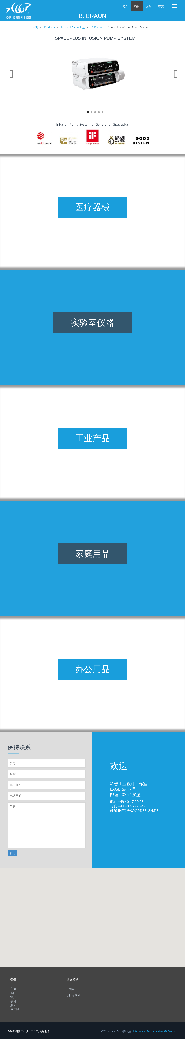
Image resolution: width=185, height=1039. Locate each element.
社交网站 (73, 995)
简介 (125, 6)
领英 (70, 989)
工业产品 (92, 438)
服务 (148, 6)
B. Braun (96, 27)
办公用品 (92, 669)
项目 (137, 6)
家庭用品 (92, 553)
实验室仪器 (92, 322)
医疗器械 (92, 207)
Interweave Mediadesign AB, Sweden (155, 1031)
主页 (35, 27)
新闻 (13, 993)
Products (49, 27)
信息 (47, 825)
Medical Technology (73, 27)
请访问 (14, 1009)
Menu (175, 6)
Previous (12, 78)
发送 (12, 853)
